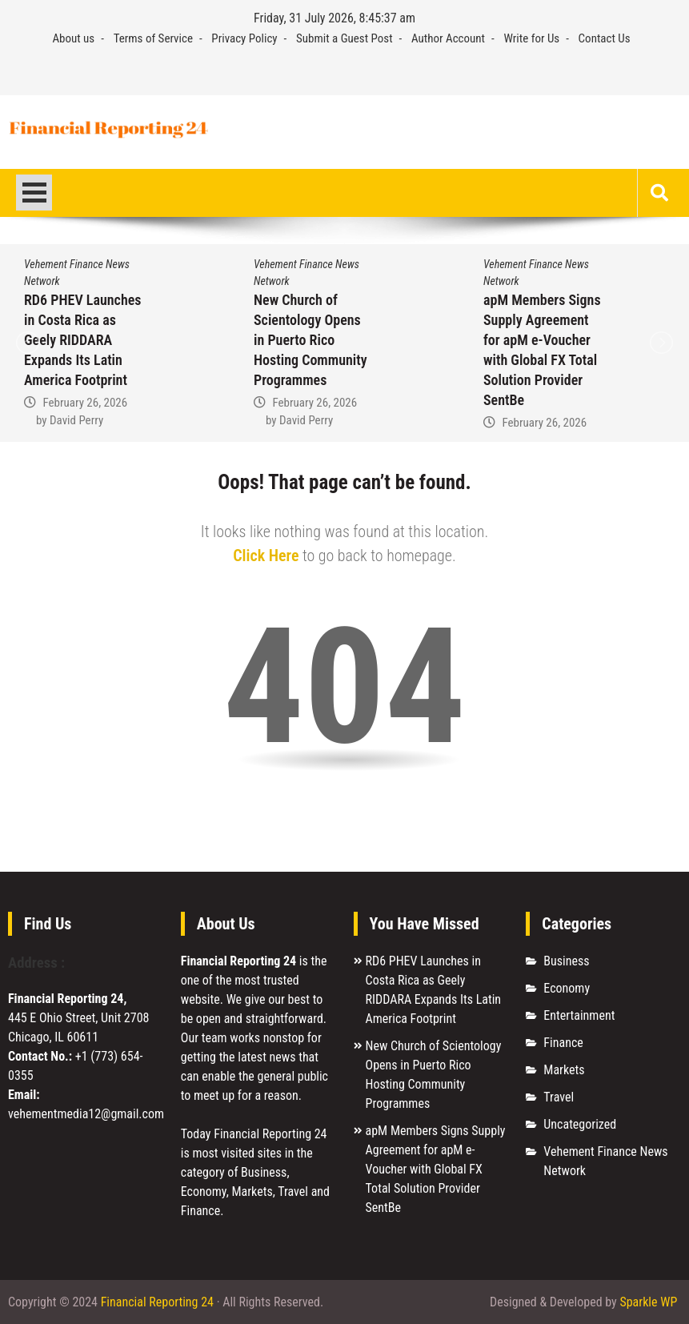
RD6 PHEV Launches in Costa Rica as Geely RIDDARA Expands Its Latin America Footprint (82, 339)
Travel (558, 1097)
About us (73, 38)
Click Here (265, 555)
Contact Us (605, 38)
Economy (566, 988)
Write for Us (531, 38)
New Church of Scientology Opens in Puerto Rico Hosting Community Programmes (310, 339)
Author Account (448, 38)
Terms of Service (153, 38)
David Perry (76, 420)
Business (566, 961)
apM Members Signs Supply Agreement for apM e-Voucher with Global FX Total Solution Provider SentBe (436, 1169)
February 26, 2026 (84, 402)
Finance (563, 1042)
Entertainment (579, 1015)
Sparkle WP (648, 1302)
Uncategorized (579, 1124)
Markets (563, 1069)
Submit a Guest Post (344, 38)
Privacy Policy (244, 38)
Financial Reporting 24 (157, 1302)
